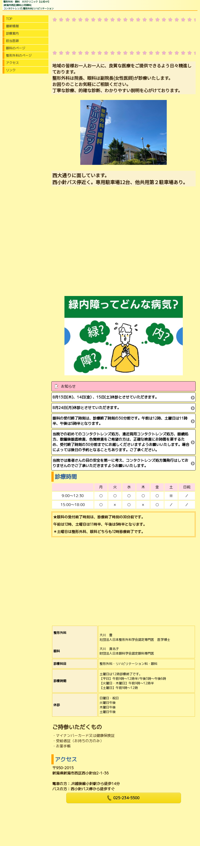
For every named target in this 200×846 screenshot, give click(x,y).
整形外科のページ (19, 55)
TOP (9, 19)
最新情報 (12, 26)
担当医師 (12, 41)
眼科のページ (15, 48)
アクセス (12, 63)
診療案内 (12, 33)
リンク (11, 70)
